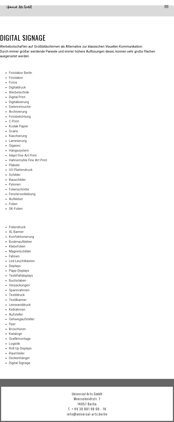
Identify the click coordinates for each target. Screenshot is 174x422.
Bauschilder (17, 180)
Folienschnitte (19, 189)
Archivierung (18, 112)
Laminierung (18, 141)
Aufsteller (16, 314)
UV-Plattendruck (21, 170)
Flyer (12, 324)
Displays (15, 266)
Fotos (13, 82)
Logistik (14, 344)
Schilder (15, 175)
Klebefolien (17, 246)
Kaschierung (18, 136)
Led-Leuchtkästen (22, 261)
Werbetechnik (19, 92)
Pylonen (15, 184)
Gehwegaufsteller (22, 319)
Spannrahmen (19, 290)
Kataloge (15, 334)
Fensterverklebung (22, 194)
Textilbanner (18, 300)
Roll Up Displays (20, 348)
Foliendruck (17, 227)
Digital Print (17, 97)
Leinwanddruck (20, 305)
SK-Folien (16, 209)
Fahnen (14, 256)
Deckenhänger (19, 358)
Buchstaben (17, 281)
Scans (13, 131)
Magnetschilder (20, 251)
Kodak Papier (18, 126)
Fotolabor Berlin (20, 73)
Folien (13, 204)
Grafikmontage (20, 339)
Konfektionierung (21, 237)
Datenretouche (20, 107)
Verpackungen (19, 285)
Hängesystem (19, 150)
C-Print (14, 121)
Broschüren (17, 329)
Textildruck (17, 295)
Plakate (14, 165)
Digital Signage (19, 363)
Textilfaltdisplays (21, 276)
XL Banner (16, 232)
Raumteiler (17, 353)
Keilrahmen (17, 310)
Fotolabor (16, 78)
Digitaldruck (17, 87)
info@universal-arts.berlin (87, 413)
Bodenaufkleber (20, 242)
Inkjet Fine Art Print (23, 155)
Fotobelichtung (20, 117)
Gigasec (15, 146)
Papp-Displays (19, 271)
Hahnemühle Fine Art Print (28, 160)
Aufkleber (16, 199)
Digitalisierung (19, 102)
